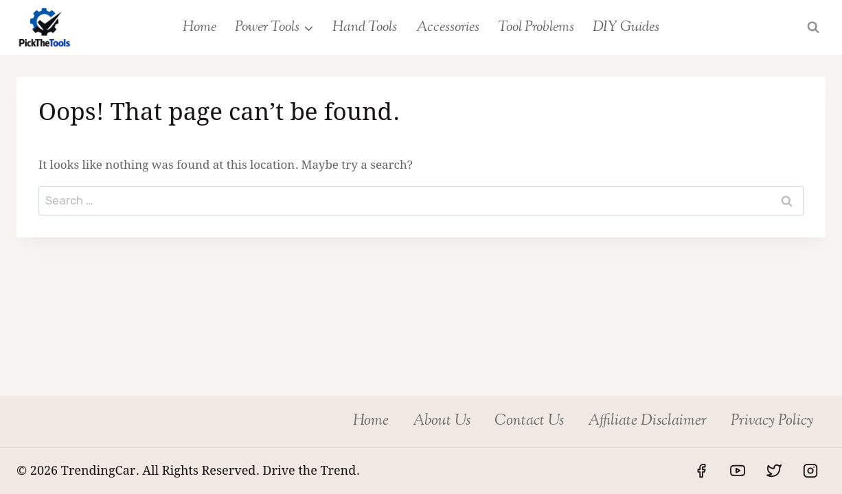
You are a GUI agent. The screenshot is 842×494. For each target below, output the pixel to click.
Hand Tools (364, 27)
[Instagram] (810, 471)
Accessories (447, 27)
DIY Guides (626, 27)
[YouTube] (737, 471)
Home (199, 27)
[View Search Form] (813, 27)
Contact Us (529, 421)
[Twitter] (774, 471)
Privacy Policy (772, 421)
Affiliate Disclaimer (647, 421)
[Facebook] (701, 471)
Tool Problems (536, 27)
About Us (441, 421)
